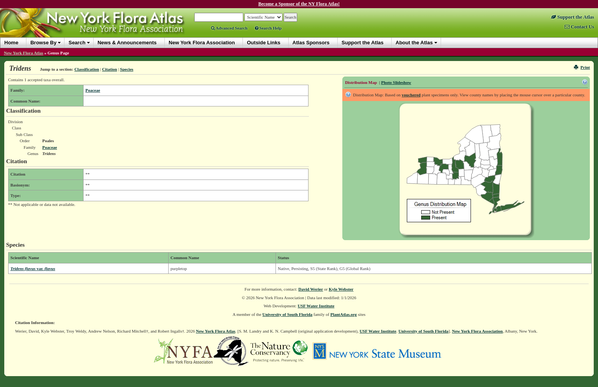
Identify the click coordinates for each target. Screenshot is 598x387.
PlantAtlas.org (343, 314)
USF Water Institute (316, 305)
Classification (86, 69)
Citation (109, 69)
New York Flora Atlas (23, 53)
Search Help (268, 28)
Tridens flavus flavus (32, 268)
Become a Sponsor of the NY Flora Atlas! (299, 4)
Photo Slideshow (396, 82)
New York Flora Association (477, 331)
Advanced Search (229, 28)
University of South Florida (287, 314)
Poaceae (92, 90)
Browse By (43, 42)
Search (76, 42)
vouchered (411, 94)
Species (126, 69)
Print (582, 67)
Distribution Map (361, 82)
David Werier (310, 289)
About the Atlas (414, 42)
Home (11, 42)
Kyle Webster (341, 289)
